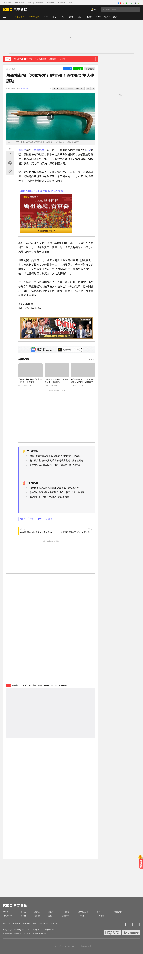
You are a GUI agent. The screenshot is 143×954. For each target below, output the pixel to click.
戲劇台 (23, 916)
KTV (88, 150)
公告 (34, 924)
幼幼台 (37, 912)
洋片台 (51, 912)
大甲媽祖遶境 (18, 17)
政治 (89, 17)
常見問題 (54, 924)
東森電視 (7, 3)
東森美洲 (61, 3)
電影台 (37, 916)
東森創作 (81, 916)
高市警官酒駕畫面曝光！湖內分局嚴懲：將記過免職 (55, 465)
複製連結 (91, 69)
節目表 (6, 912)
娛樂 (71, 17)
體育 (106, 17)
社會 (80, 17)
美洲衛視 (65, 916)
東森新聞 (24, 88)
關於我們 (26, 924)
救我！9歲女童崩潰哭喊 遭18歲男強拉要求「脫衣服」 (56, 456)
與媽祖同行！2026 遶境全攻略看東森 (41, 191)
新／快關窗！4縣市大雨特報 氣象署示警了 (50, 497)
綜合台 (23, 912)
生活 (62, 17)
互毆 (32, 519)
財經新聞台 (7, 916)
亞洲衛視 (65, 912)
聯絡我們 (6, 924)
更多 (90, 359)
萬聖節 (22, 150)
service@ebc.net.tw (22, 930)
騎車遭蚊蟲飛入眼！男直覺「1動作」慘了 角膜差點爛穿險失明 (59, 492)
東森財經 (50, 3)
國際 (98, 17)
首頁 (8, 69)
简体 (70, 3)
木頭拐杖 (39, 150)
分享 (69, 69)
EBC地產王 (19, 3)
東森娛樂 (39, 3)
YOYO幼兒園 (83, 912)
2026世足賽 (33, 17)
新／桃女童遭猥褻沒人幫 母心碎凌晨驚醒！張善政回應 (56, 460)
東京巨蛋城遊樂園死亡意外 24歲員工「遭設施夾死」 (55, 488)
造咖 (30, 3)
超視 (50, 916)
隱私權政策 (43, 924)
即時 (45, 17)
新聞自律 (16, 924)
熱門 (54, 17)
